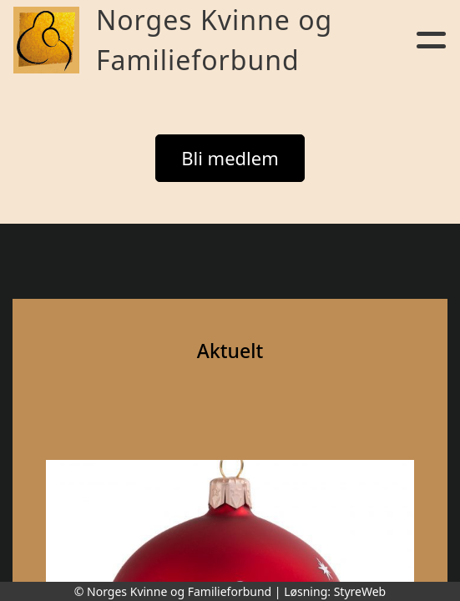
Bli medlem (230, 157)
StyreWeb (360, 591)
